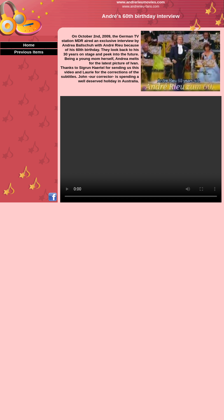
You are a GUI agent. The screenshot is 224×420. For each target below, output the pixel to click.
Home (29, 45)
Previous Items (28, 52)
